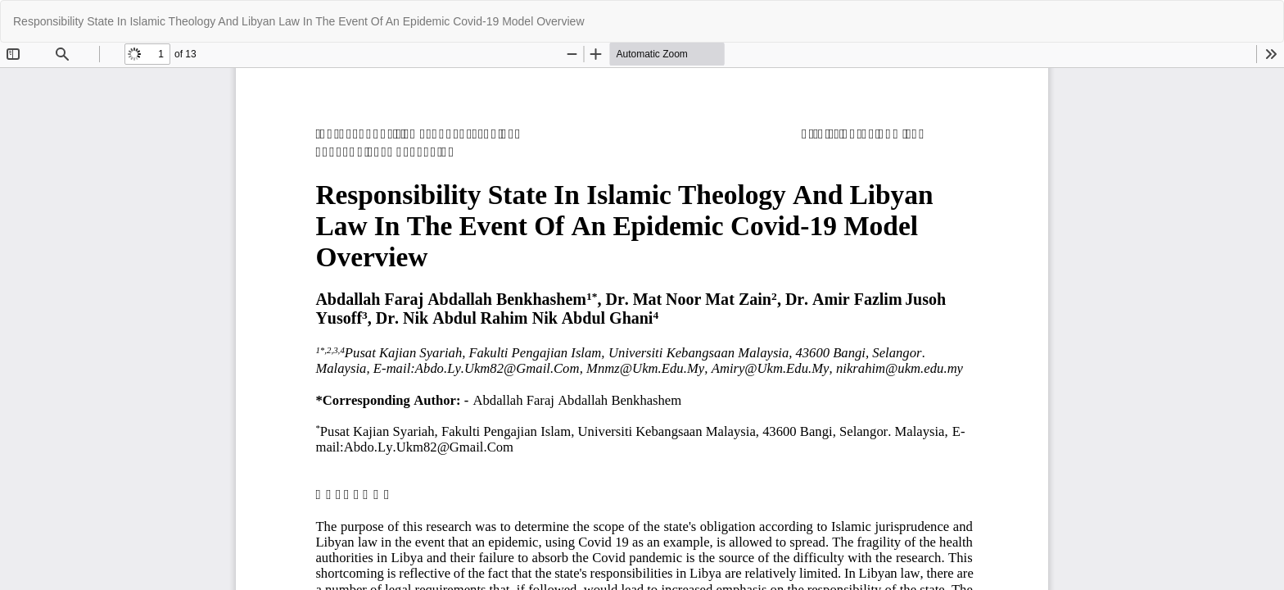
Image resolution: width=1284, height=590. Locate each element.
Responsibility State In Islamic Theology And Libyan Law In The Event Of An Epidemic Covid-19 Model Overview (299, 21)
